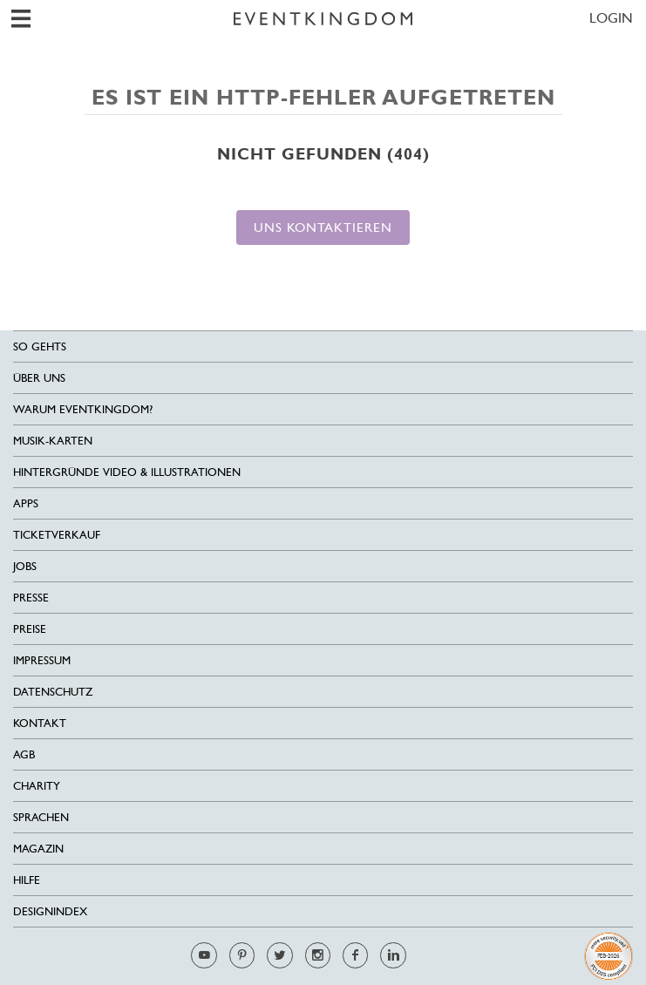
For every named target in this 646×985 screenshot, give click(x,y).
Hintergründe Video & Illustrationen (127, 472)
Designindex (50, 911)
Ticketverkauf (56, 534)
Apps (25, 503)
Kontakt (39, 723)
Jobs (25, 566)
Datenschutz (52, 691)
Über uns (39, 377)
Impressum (42, 660)
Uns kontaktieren (323, 227)
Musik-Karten (52, 440)
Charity (36, 785)
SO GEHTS (39, 346)
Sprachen (41, 817)
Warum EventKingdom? (83, 409)
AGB (24, 754)
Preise (29, 628)
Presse (31, 597)
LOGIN (611, 18)
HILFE (26, 879)
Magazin (38, 848)
